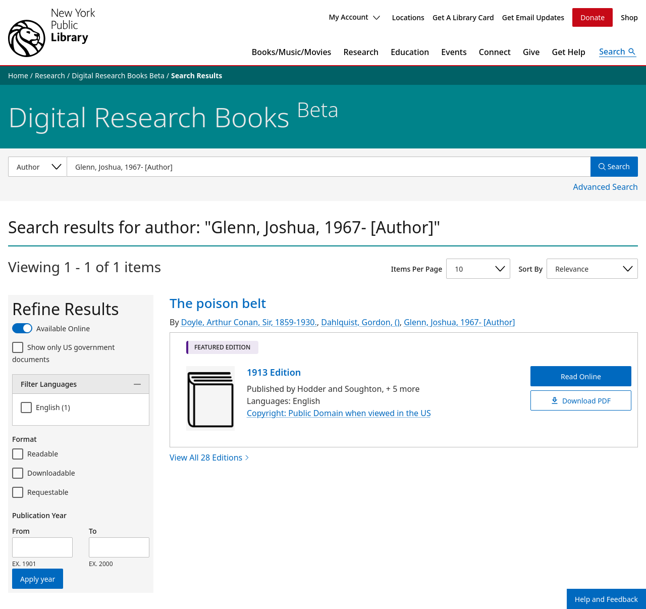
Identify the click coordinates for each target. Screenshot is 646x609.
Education (410, 52)
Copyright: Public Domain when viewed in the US (339, 413)
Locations (408, 17)
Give (531, 52)
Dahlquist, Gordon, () (360, 322)
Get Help (569, 52)
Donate (592, 17)
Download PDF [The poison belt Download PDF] (581, 400)
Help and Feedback (606, 599)
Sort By (530, 269)
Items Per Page (416, 269)
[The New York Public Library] (51, 32)
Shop (629, 17)
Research (361, 52)
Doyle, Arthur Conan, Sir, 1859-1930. (249, 322)
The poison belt (218, 303)
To (92, 531)
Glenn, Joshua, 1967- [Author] (459, 322)
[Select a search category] (37, 167)
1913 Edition (274, 372)
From (21, 531)
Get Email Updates (533, 17)
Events (453, 52)
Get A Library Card (463, 17)
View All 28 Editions (210, 457)
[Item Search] (328, 167)
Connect (495, 52)
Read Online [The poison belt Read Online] (581, 376)
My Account (354, 17)
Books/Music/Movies (292, 52)
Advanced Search (605, 186)
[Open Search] (618, 52)
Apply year (37, 579)
